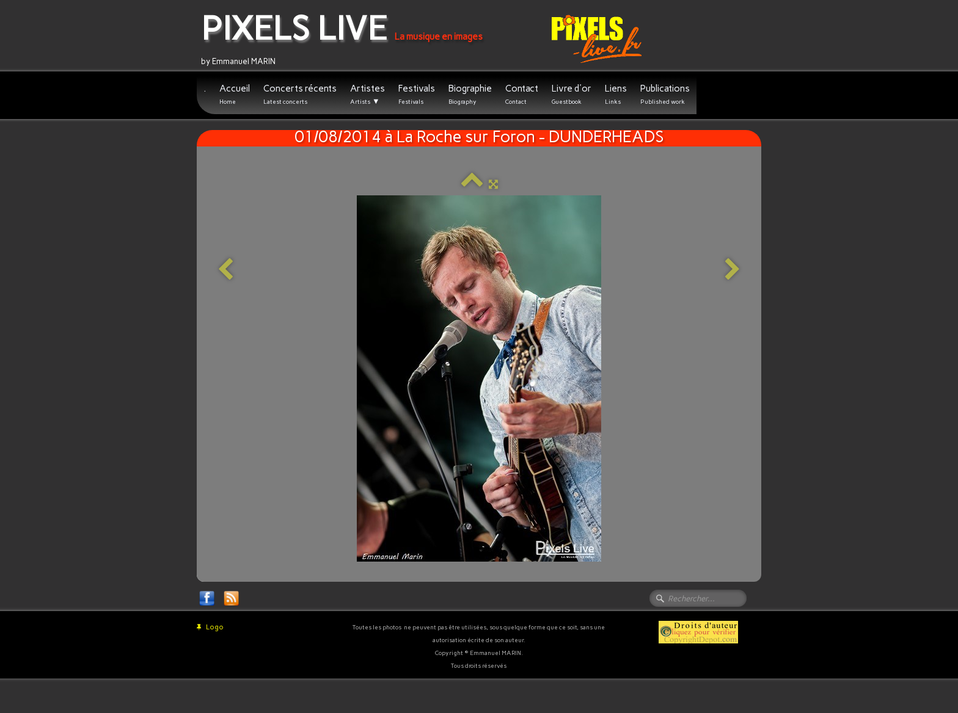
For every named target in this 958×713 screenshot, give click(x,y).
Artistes (367, 94)
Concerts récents (300, 94)
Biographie (470, 94)
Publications (665, 94)
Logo (210, 627)
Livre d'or (571, 94)
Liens (616, 94)
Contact (521, 94)
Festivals (416, 94)
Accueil (234, 94)
